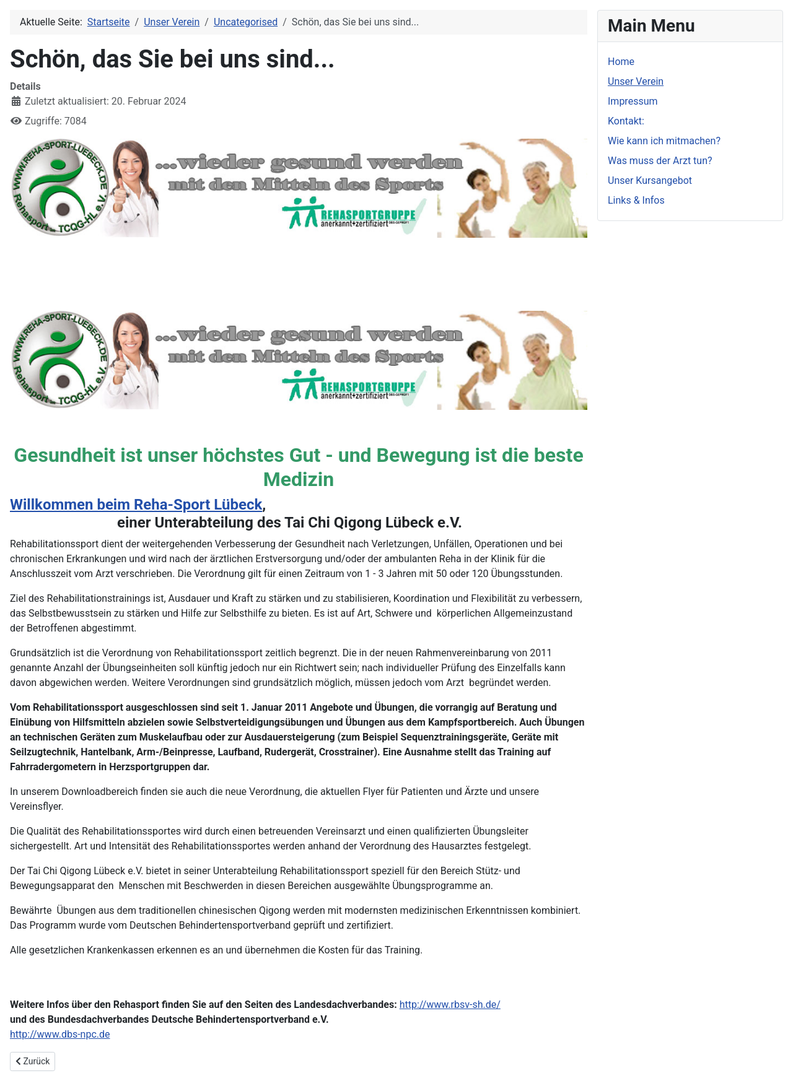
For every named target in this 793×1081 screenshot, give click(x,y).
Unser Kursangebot (650, 180)
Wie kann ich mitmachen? (664, 141)
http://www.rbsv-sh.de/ (450, 1004)
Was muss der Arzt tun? (660, 161)
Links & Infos (636, 200)
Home (621, 61)
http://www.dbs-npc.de (60, 1034)
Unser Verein (636, 81)
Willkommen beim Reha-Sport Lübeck (136, 504)
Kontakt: (626, 121)
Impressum (633, 101)
